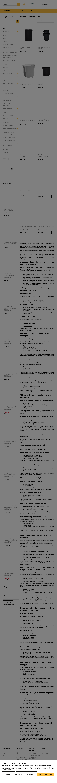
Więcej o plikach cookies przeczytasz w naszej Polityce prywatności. (19, 771)
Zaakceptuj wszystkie (45, 774)
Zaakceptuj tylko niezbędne (13, 774)
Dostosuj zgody (30, 774)
